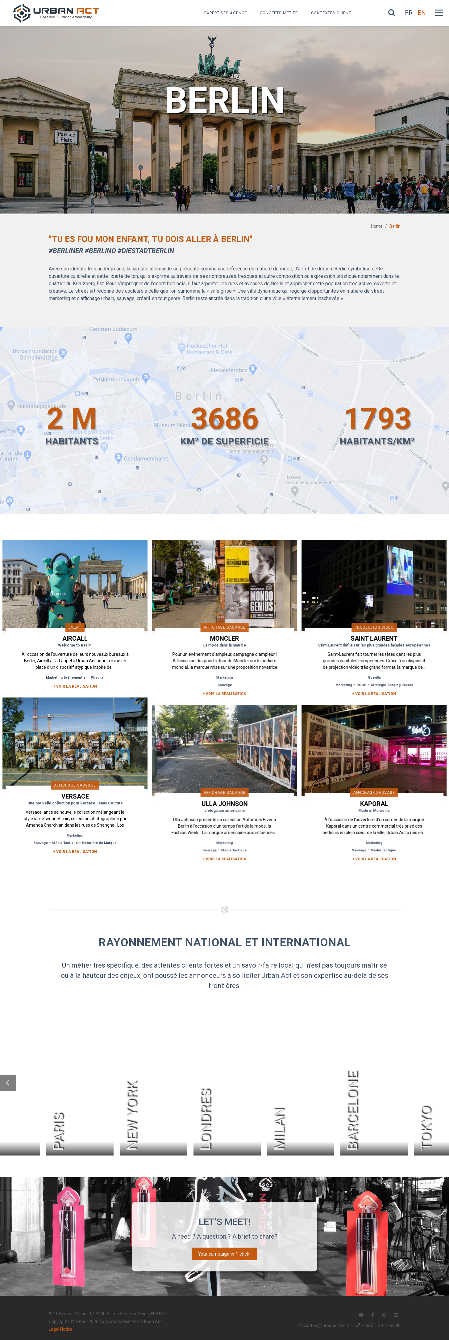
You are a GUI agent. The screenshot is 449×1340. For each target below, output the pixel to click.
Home (377, 226)
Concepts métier (279, 13)
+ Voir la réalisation (75, 686)
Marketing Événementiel (66, 678)
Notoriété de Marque (99, 842)
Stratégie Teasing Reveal (389, 685)
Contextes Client (331, 13)
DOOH (359, 685)
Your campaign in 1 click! (224, 1252)
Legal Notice (61, 1327)
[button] (8, 1081)
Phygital (97, 678)
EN (422, 12)
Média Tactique (65, 842)
